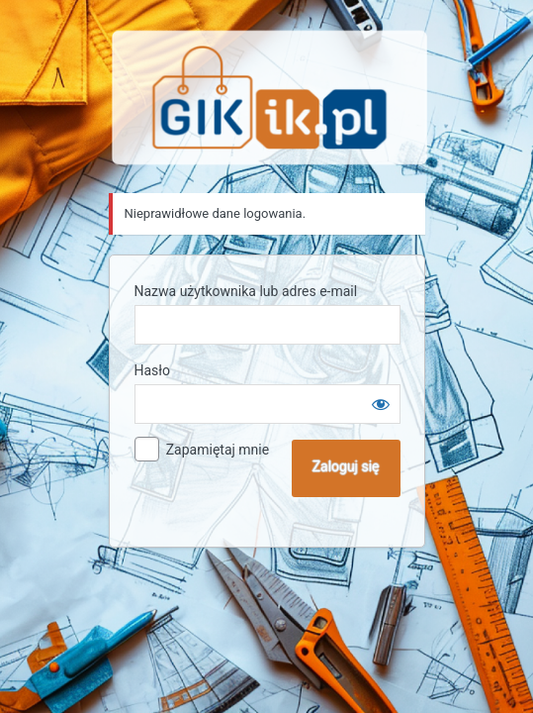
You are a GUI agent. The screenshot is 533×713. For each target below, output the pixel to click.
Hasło (152, 370)
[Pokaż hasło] (380, 404)
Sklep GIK (270, 97)
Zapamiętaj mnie (217, 450)
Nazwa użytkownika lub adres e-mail (246, 291)
